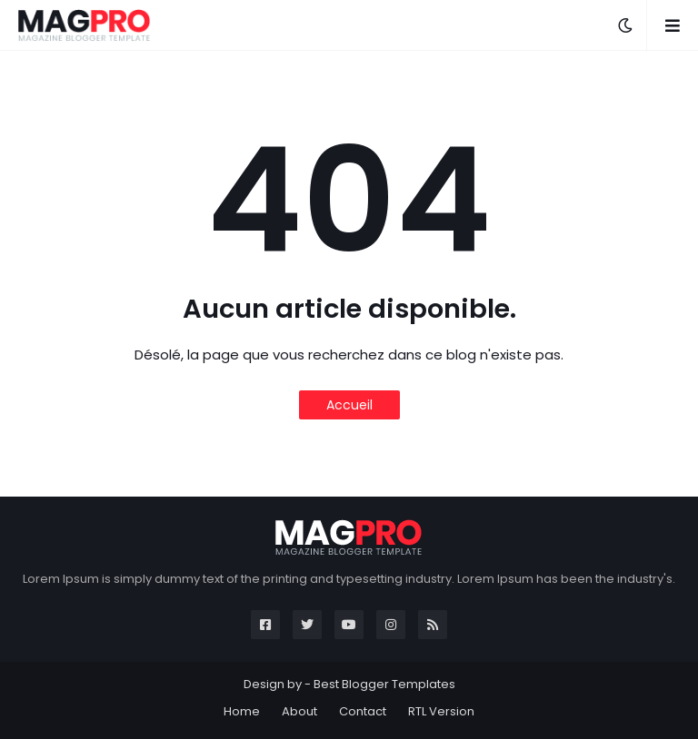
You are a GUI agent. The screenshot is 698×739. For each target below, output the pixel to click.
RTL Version (441, 711)
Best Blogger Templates (384, 684)
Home (242, 711)
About (299, 711)
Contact (362, 711)
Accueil (349, 405)
